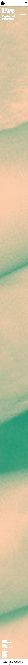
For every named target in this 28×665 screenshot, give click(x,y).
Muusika (5, 651)
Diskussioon (7, 642)
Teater (4, 649)
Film (3, 644)
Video (4, 653)
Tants (4, 646)
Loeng (4, 641)
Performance (7, 648)
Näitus (4, 657)
